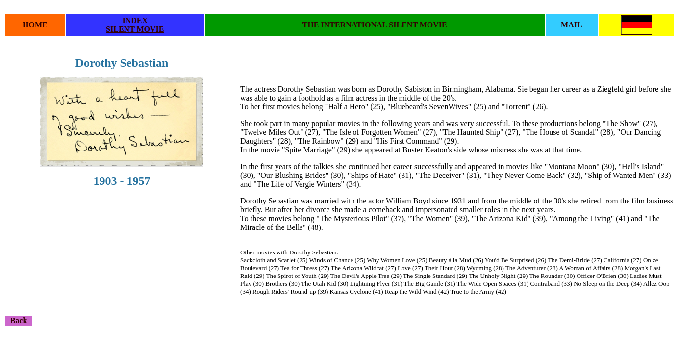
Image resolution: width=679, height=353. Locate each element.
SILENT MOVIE (135, 29)
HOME (35, 25)
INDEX (135, 20)
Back (18, 320)
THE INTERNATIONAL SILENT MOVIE (374, 25)
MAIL (571, 25)
